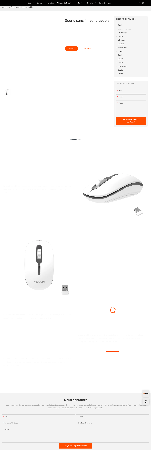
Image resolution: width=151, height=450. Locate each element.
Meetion (5, 7)
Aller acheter (87, 48)
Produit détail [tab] (75, 140)
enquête (71, 48)
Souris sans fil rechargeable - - (23, 7)
